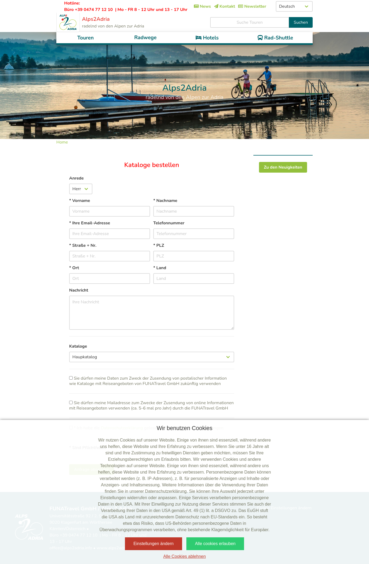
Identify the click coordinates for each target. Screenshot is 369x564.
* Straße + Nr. (82, 245)
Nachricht (78, 290)
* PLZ (158, 245)
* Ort (74, 268)
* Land (159, 268)
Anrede (76, 178)
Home (62, 142)
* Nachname (165, 201)
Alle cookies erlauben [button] (215, 543)
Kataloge (78, 346)
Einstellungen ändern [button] (154, 543)
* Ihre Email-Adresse (89, 223)
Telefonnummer (169, 223)
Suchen (301, 22)
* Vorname (79, 201)
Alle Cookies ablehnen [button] (184, 556)
